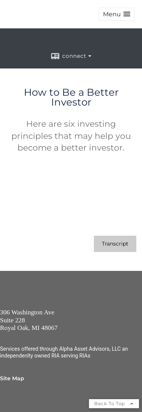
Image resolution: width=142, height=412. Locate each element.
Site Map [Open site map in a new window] (12, 378)
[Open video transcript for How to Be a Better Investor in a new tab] (115, 244)
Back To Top (114, 403)
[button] (116, 14)
